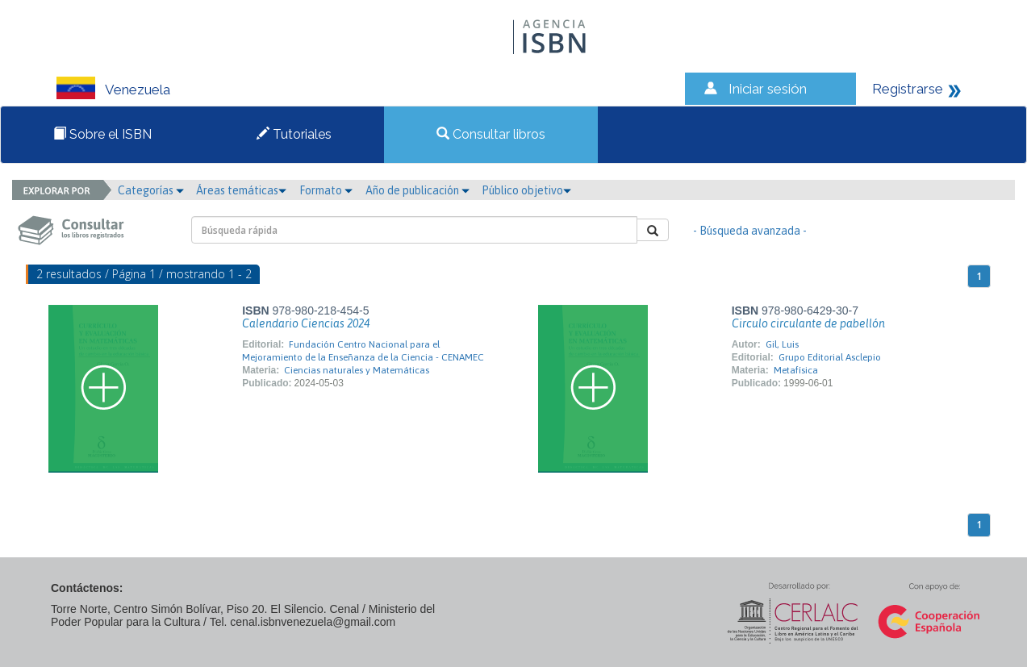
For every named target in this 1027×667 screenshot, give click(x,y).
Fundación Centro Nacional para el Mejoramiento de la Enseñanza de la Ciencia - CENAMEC (363, 351)
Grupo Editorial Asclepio (830, 357)
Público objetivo (526, 190)
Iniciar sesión (768, 89)
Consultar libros (490, 134)
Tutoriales (294, 134)
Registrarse (907, 89)
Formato (326, 190)
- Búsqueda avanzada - (750, 230)
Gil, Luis (782, 344)
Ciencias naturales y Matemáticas (356, 370)
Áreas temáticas (241, 190)
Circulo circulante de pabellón (808, 323)
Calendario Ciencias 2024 (305, 323)
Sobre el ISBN (102, 134)
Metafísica (796, 370)
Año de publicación (417, 190)
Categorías (151, 190)
